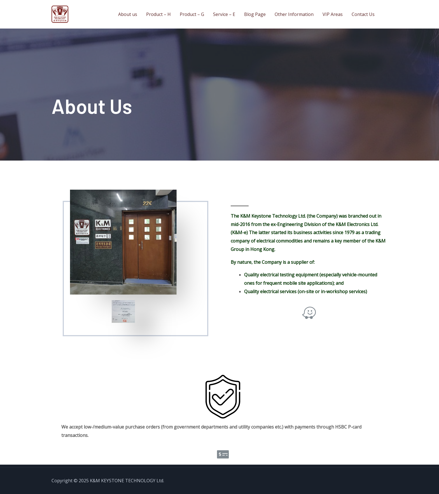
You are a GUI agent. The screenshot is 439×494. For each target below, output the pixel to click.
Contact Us (363, 14)
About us (127, 14)
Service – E (224, 14)
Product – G (192, 14)
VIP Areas (333, 14)
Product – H (158, 14)
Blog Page (255, 14)
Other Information (294, 14)
